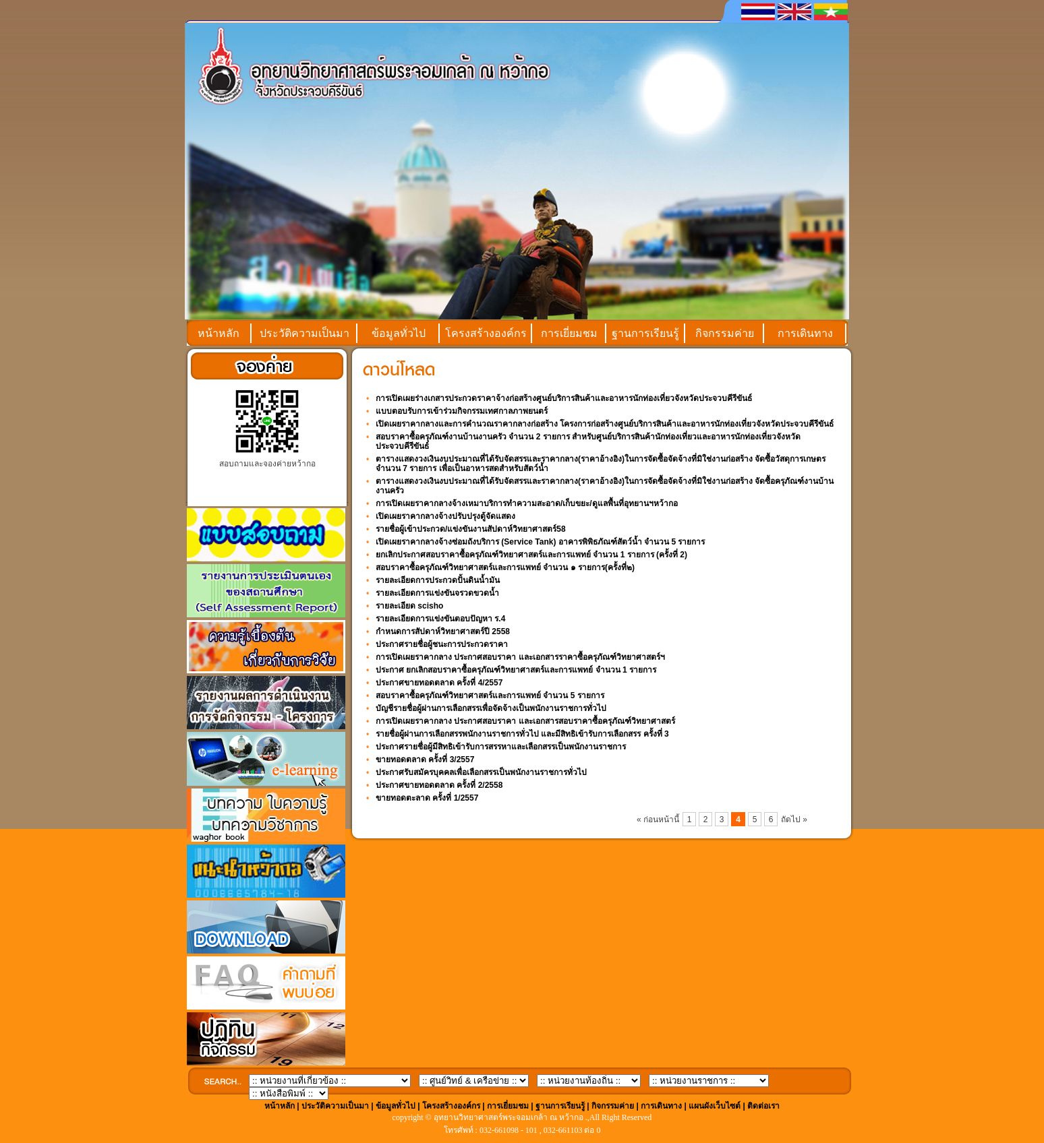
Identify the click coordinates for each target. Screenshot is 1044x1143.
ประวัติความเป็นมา (304, 333)
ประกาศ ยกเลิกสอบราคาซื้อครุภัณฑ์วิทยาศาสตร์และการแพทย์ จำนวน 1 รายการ (516, 670)
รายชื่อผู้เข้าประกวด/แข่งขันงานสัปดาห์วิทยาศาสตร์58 (471, 529)
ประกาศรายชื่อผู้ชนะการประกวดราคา (442, 644)
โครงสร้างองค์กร (486, 333)
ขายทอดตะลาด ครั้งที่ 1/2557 (427, 798)
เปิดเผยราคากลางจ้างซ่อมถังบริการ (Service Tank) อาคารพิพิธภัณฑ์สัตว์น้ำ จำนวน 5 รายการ (540, 542)
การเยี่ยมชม (569, 333)
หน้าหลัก (218, 333)
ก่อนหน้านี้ (661, 819)
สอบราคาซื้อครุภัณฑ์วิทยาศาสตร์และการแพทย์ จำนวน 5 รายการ (490, 695)
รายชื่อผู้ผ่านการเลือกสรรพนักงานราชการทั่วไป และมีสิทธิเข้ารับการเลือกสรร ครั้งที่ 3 (522, 734)
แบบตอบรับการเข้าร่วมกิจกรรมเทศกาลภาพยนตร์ (462, 411)
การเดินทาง (805, 333)
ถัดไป (792, 819)
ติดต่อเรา (763, 1106)
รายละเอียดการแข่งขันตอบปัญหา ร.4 (440, 618)
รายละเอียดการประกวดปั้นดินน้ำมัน (438, 580)
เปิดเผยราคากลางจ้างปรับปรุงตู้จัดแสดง (445, 516)
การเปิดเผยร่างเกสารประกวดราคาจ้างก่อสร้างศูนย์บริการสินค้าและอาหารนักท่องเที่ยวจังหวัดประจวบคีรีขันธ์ (564, 398)
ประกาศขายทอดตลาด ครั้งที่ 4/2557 (439, 682)
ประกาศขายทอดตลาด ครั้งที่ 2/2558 (439, 785)
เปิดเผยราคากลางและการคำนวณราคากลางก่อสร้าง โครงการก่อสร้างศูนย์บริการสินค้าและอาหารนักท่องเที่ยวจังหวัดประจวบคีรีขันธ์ (605, 424)
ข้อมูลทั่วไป (399, 333)
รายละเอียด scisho (409, 606)
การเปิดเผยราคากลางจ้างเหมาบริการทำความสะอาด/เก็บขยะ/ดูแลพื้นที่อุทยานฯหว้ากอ (527, 503)
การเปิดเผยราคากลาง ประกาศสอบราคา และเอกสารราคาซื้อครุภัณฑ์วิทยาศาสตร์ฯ (520, 657)
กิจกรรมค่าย (724, 333)
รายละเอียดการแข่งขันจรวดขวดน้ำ (437, 593)
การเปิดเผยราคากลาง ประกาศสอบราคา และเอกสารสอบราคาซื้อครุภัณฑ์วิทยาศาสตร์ (525, 721)
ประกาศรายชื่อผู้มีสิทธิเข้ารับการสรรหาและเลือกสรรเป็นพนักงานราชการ (501, 746)
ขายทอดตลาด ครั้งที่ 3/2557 (425, 759)
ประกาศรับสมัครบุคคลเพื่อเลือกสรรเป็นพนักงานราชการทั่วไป (481, 772)
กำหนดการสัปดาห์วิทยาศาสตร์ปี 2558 (443, 631)
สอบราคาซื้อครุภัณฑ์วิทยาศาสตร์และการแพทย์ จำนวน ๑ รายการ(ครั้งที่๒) (505, 567)
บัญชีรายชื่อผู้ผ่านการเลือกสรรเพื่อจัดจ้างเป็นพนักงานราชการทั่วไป (491, 708)
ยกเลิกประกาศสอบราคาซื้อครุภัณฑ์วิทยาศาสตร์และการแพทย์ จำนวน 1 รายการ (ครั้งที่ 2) (531, 554)
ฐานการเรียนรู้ (645, 333)
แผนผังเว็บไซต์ (715, 1106)
